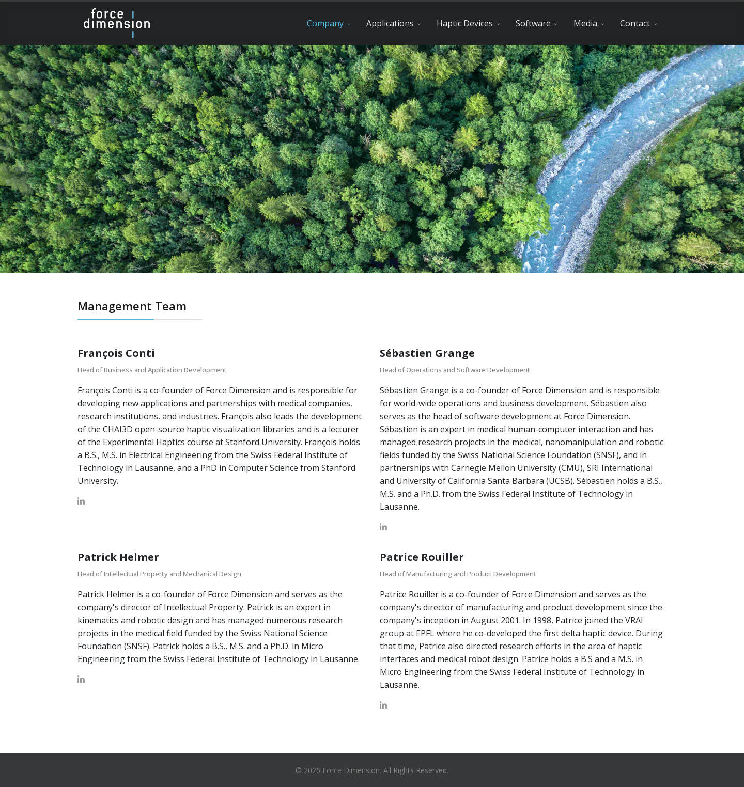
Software (533, 23)
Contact (635, 23)
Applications (390, 23)
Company (325, 23)
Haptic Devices (465, 23)
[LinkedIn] (81, 501)
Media (585, 23)
